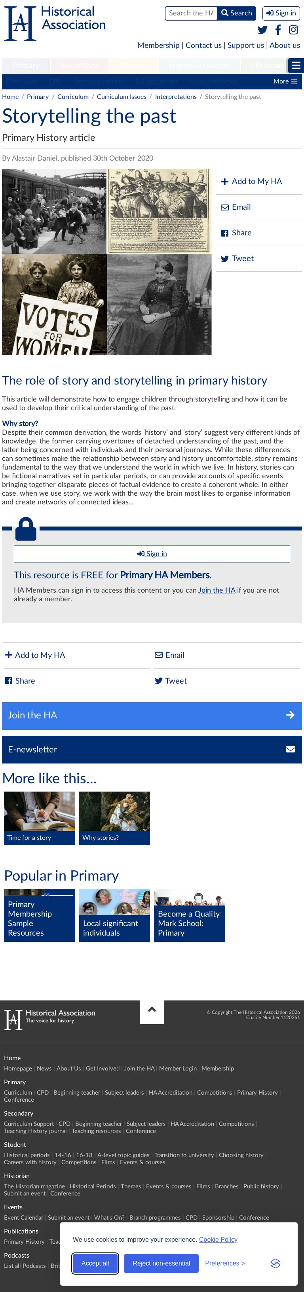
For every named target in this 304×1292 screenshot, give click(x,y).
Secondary (79, 66)
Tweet (237, 259)
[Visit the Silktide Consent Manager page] (275, 1263)
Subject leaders (157, 81)
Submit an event (25, 1194)
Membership (158, 45)
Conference (19, 1100)
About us (285, 45)
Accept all (95, 1263)
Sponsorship (218, 1218)
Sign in (152, 554)
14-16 (63, 1155)
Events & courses (142, 1162)
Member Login (178, 1069)
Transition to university (184, 1155)
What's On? (109, 1218)
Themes (131, 1187)
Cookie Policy (218, 1239)
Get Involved (103, 1069)
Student (133, 66)
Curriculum (21, 81)
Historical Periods (93, 1187)
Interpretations (176, 97)
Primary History (257, 1093)
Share (236, 233)
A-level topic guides (123, 1155)
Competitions (214, 1093)
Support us (246, 45)
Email (235, 207)
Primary (26, 66)
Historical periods (27, 1155)
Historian (267, 66)
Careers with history (30, 1162)
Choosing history (241, 1155)
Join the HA (216, 590)
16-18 (84, 1155)
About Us (69, 1069)
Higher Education (199, 66)
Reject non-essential (161, 1263)
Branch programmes (155, 1218)
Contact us (204, 45)
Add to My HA (251, 182)
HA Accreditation (214, 81)
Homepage (18, 1069)
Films (108, 1162)
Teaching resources (96, 1131)
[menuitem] (26, 66)
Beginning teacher (99, 81)
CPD (55, 81)
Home (10, 97)
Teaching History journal (35, 1131)
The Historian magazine (34, 1187)
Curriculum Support (29, 1124)
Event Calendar (23, 1218)
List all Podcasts (25, 1266)
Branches (227, 1187)
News (44, 1069)
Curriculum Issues (121, 97)
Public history (261, 1187)
